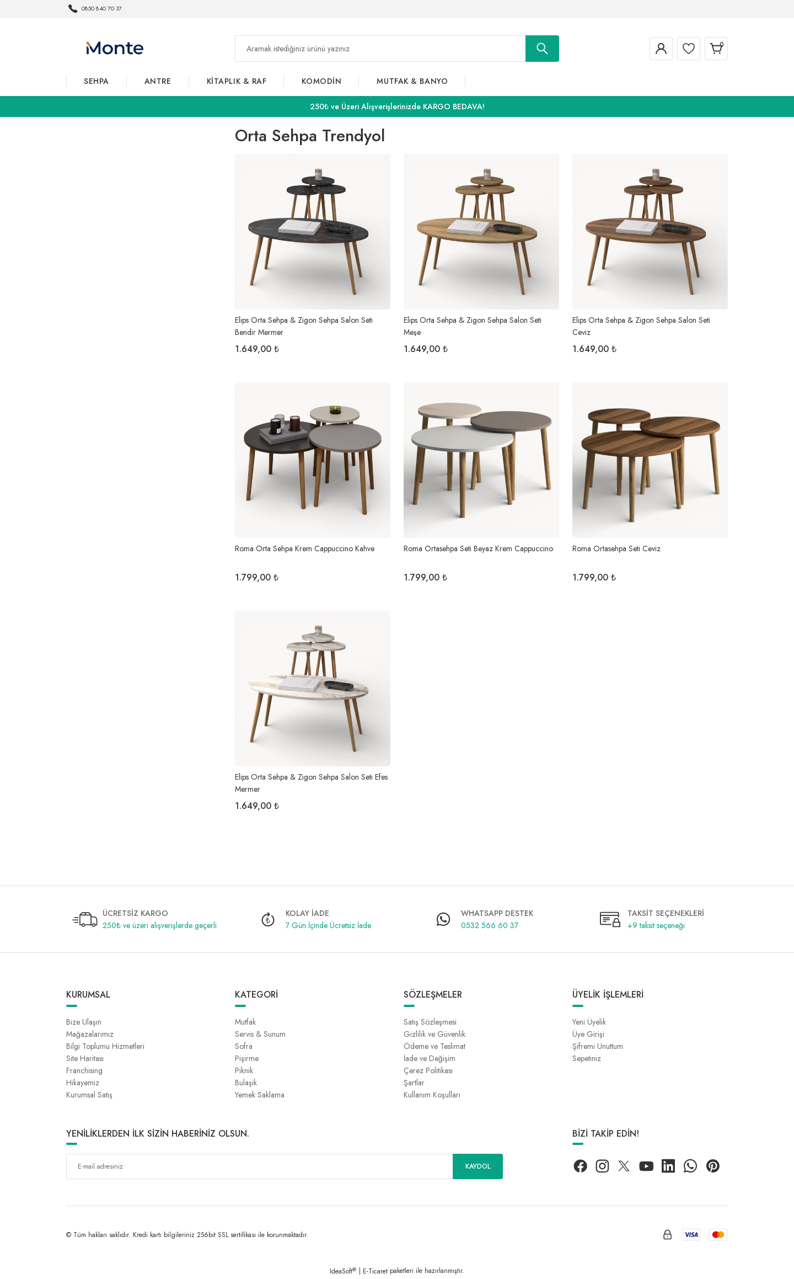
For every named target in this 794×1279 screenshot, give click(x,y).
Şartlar (414, 1082)
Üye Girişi (588, 1034)
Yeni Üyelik (589, 1021)
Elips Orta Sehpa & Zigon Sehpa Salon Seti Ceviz (641, 325)
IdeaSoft (343, 1271)
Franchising (84, 1070)
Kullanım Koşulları (432, 1094)
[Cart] (713, 48)
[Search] (397, 48)
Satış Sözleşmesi (430, 1021)
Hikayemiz (82, 1082)
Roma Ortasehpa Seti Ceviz (616, 548)
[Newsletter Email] (284, 1166)
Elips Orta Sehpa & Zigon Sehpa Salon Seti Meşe (472, 325)
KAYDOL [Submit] (478, 1166)
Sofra (244, 1046)
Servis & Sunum (260, 1034)
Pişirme (247, 1058)
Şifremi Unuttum (597, 1046)
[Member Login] (647, 48)
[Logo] (114, 48)
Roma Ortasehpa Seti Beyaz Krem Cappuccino (478, 548)
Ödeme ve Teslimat (434, 1046)
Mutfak (245, 1021)
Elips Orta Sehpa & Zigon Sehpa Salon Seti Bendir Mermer (304, 325)
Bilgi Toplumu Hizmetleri (105, 1046)
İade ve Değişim (429, 1058)
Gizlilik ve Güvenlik (434, 1034)
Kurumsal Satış (89, 1094)
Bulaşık (246, 1082)
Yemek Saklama (260, 1094)
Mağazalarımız (90, 1034)
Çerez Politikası (428, 1070)
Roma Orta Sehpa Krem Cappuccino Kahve (304, 548)
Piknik (244, 1070)
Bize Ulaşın (83, 1021)
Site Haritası (85, 1058)
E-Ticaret (375, 1271)
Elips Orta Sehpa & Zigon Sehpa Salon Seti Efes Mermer (311, 782)
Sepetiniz (586, 1058)
